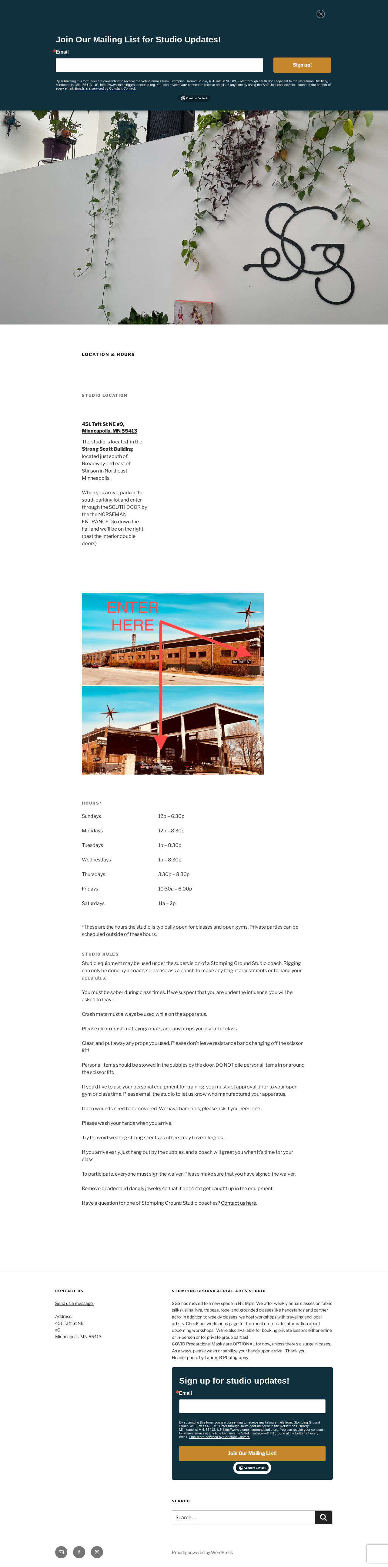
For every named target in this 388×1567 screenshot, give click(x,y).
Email (185, 1393)
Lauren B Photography (226, 1357)
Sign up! (302, 65)
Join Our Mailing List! (252, 1453)
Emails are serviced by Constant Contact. (219, 1437)
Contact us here (238, 1203)
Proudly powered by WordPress (202, 1552)
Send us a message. (74, 1303)
